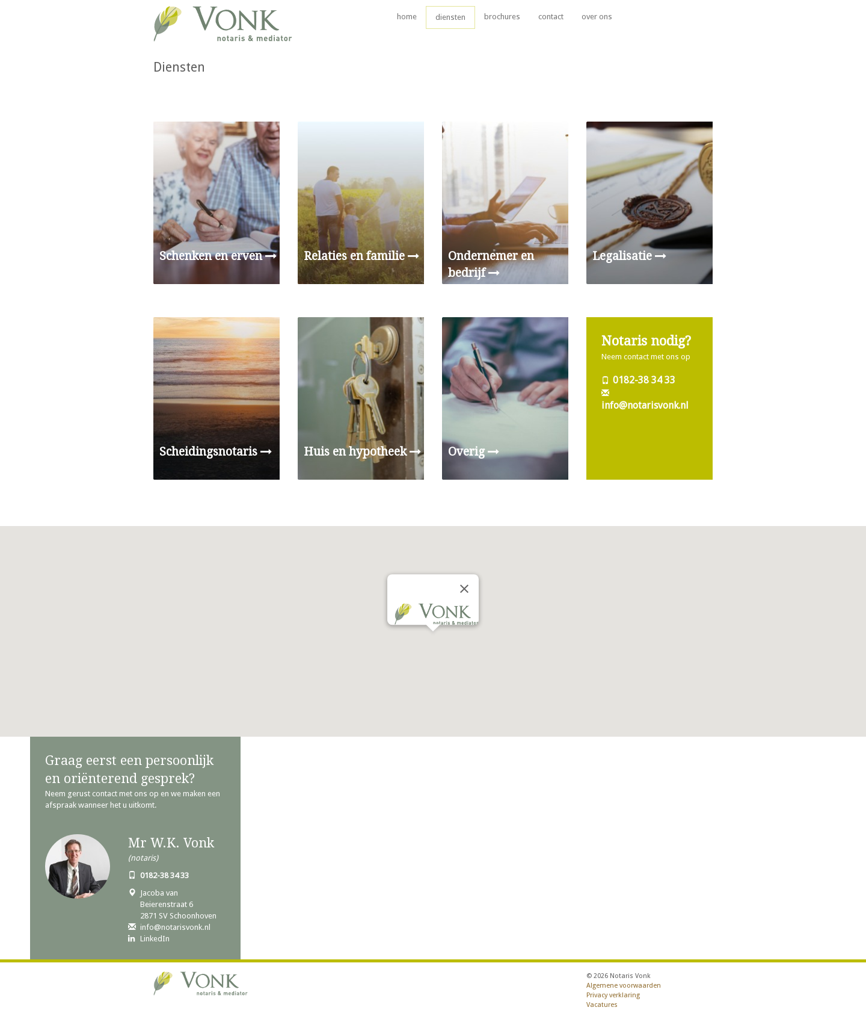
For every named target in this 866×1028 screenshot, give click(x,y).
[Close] (464, 588)
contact (551, 16)
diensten (450, 17)
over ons (597, 16)
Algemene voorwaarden (623, 985)
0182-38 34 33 (644, 380)
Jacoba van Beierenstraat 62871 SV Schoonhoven (178, 904)
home (407, 16)
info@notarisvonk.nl (645, 405)
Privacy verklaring (613, 995)
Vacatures (602, 1005)
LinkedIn (155, 938)
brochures (502, 16)
